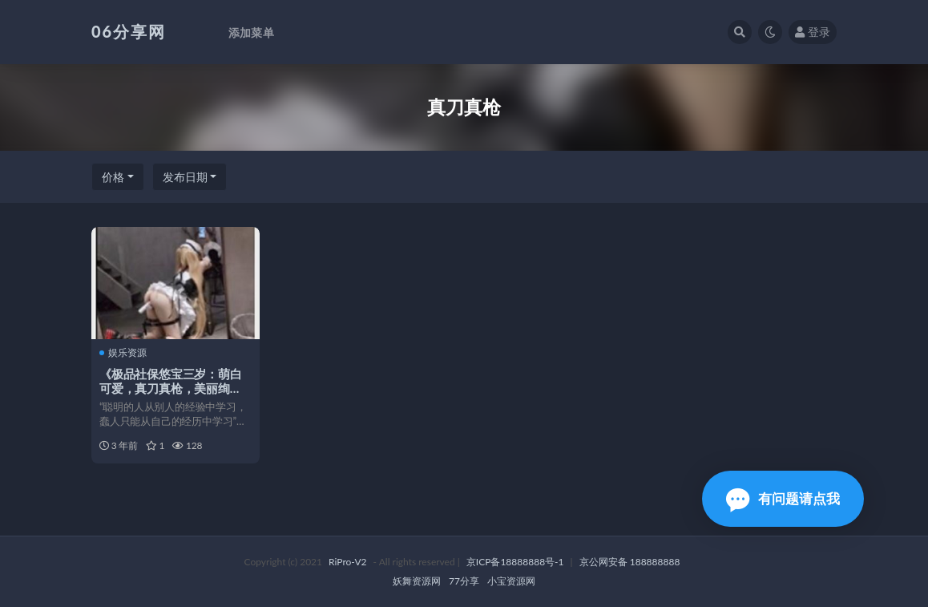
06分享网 (128, 31)
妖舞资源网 (417, 581)
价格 (113, 177)
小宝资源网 (511, 581)
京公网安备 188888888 (629, 562)
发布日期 (185, 177)
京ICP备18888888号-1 (515, 562)
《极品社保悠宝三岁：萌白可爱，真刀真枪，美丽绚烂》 (170, 388)
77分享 (464, 581)
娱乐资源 (123, 352)
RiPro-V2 (347, 562)
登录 (812, 31)
